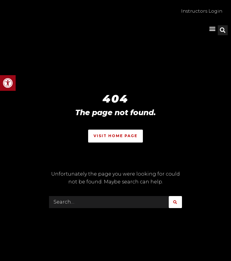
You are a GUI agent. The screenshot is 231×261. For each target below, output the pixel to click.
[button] (8, 83)
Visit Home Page (115, 136)
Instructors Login (200, 11)
